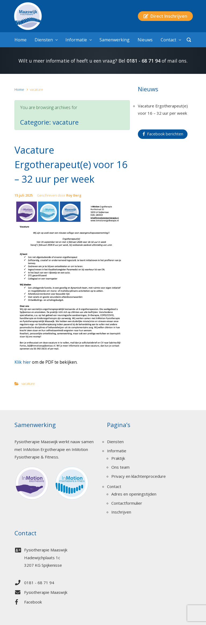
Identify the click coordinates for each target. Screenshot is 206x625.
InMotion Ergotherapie (44, 449)
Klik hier (22, 362)
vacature (28, 383)
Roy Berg (73, 195)
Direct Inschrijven (165, 16)
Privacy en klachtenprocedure (138, 476)
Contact (114, 486)
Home (19, 89)
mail (172, 60)
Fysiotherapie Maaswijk (45, 592)
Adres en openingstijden (133, 494)
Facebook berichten (163, 133)
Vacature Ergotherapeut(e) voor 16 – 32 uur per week (71, 164)
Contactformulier (126, 503)
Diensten (115, 441)
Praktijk (118, 458)
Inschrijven (121, 512)
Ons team (120, 467)
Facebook (33, 602)
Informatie (116, 450)
